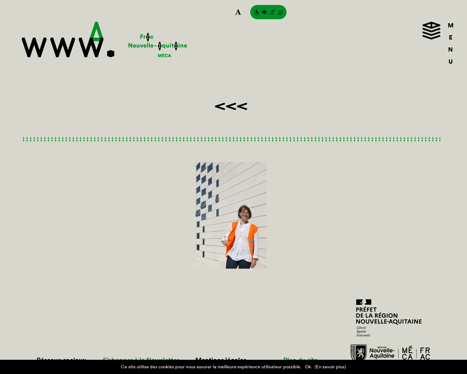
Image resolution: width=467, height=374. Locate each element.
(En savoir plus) (330, 367)
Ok (308, 367)
